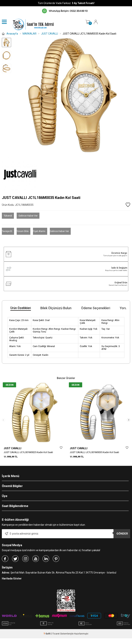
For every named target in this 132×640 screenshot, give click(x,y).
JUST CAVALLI (12, 448)
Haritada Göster (12, 580)
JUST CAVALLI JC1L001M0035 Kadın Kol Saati (94, 452)
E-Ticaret (55, 635)
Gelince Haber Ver (28, 215)
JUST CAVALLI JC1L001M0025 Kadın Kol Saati (28, 452)
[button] (128, 420)
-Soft (47, 635)
